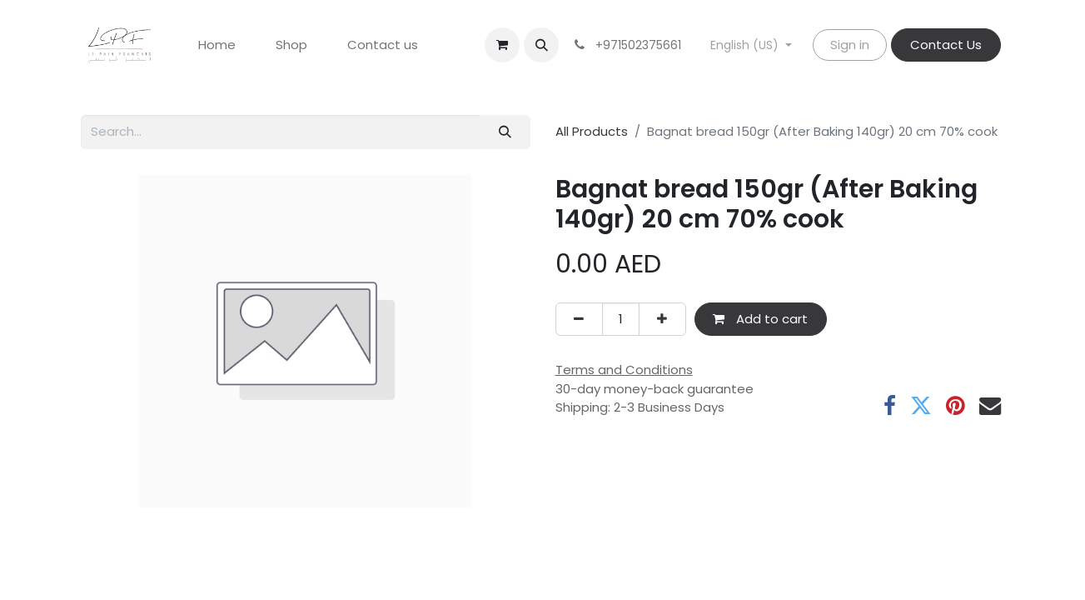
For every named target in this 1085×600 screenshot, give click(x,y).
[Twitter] (921, 406)
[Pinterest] (955, 406)
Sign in (849, 44)
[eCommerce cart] (502, 45)
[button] (541, 45)
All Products (591, 131)
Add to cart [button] (760, 319)
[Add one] (662, 319)
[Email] (990, 406)
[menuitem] (217, 45)
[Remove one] (579, 319)
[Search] (505, 132)
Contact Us (946, 44)
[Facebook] (889, 406)
